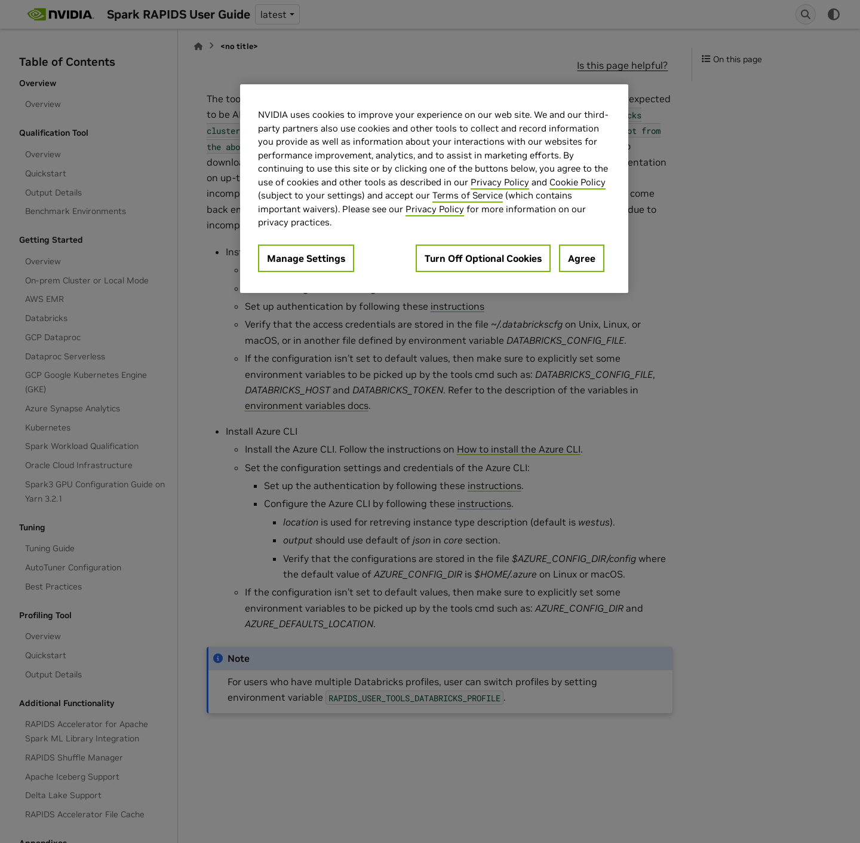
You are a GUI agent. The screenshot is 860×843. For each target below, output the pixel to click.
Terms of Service (467, 195)
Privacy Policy (500, 182)
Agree (581, 258)
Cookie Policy (577, 182)
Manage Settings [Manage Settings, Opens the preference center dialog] (306, 258)
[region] (434, 188)
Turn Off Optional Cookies (483, 258)
